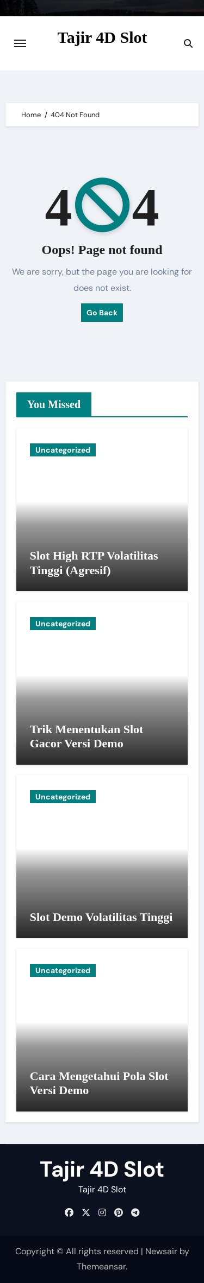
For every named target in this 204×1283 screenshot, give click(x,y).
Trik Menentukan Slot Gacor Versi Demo (87, 736)
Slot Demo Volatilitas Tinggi (101, 917)
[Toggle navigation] (20, 43)
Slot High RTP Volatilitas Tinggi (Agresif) (94, 562)
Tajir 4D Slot (102, 37)
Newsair (161, 1251)
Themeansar (101, 1266)
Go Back (102, 312)
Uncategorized (62, 450)
